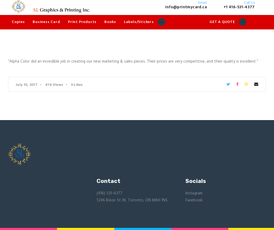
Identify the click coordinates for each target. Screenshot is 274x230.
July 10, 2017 (26, 85)
